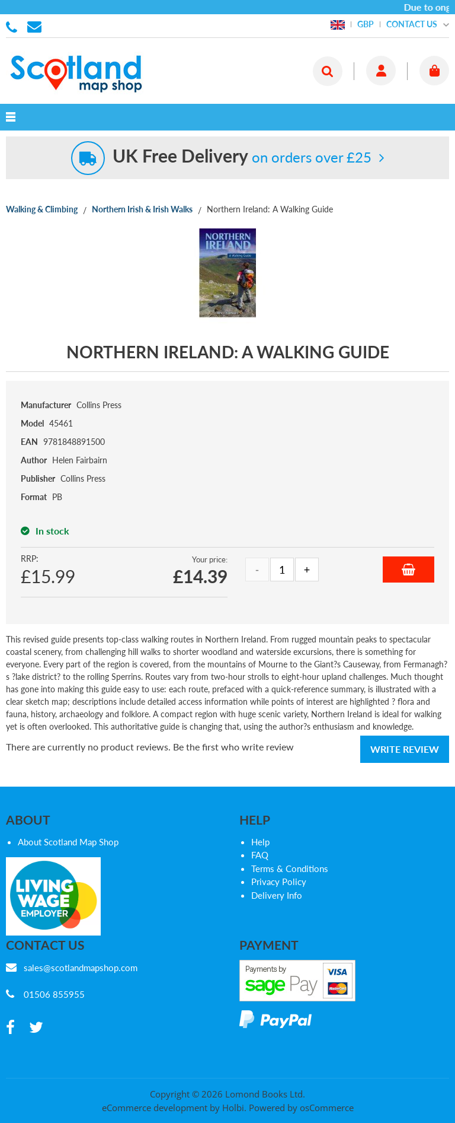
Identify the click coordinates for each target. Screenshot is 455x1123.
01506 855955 (13, 26)
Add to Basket (408, 569)
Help (260, 841)
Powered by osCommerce (301, 1108)
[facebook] (10, 1027)
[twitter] (36, 1027)
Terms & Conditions (289, 868)
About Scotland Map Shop (68, 841)
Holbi (233, 1108)
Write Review (404, 749)
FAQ (259, 855)
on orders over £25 (242, 157)
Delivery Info (276, 895)
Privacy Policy (278, 881)
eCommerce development (154, 1108)
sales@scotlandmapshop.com (80, 967)
